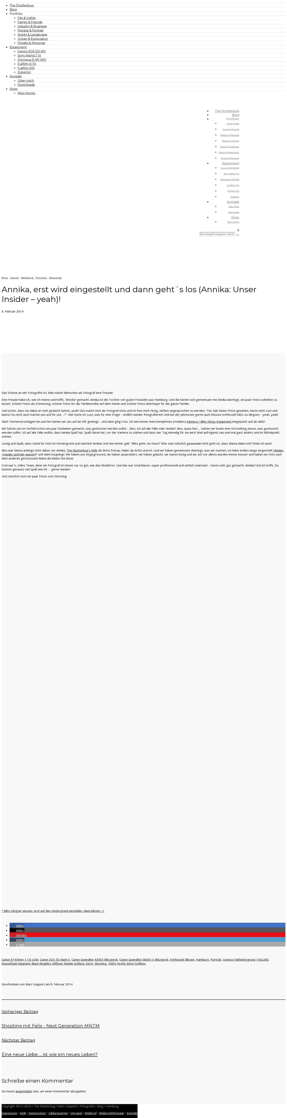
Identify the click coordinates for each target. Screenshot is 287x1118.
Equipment (18, 47)
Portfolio (16, 14)
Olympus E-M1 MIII (32, 59)
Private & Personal (31, 43)
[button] (17, 925)
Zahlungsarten (58, 1113)
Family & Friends (30, 22)
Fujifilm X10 (26, 68)
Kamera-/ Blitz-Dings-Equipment (209, 421)
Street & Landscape (32, 34)
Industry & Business (32, 26)
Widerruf (90, 1113)
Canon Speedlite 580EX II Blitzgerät (143, 959)
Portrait (41, 277)
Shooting (55, 277)
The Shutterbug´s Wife (82, 450)
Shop (14, 89)
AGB (23, 1113)
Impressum (9, 1113)
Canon (14, 277)
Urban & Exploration (33, 39)
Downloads (26, 85)
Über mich (26, 80)
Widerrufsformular (111, 1113)
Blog (13, 9)
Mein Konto (26, 93)
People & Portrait (30, 30)
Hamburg (27, 277)
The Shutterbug (22, 5)
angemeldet (24, 1091)
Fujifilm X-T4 (27, 64)
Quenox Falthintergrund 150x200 (245, 959)
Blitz (5, 277)
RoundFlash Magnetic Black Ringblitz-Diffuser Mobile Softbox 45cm (47, 963)
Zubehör (24, 72)
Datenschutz (37, 1113)
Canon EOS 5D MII (32, 51)
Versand (76, 1113)
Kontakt (16, 76)
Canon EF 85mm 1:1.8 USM (20, 959)
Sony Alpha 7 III (29, 55)
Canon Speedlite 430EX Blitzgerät (95, 959)
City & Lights (26, 18)
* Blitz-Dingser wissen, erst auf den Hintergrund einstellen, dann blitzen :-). (53, 911)
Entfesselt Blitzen (182, 959)
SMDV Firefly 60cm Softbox (127, 963)
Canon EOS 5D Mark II (55, 959)
